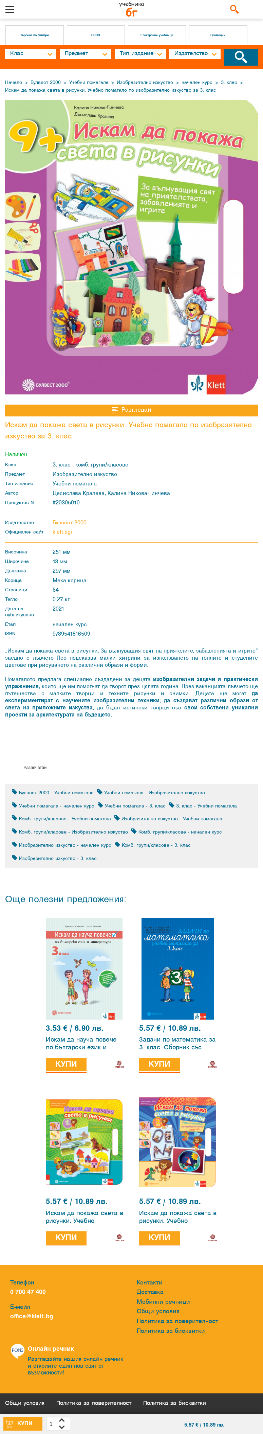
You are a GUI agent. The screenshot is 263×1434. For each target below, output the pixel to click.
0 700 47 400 (29, 1292)
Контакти (150, 1283)
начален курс (197, 83)
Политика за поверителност (177, 1321)
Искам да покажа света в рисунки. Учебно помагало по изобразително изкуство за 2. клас (178, 1218)
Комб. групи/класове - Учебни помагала (61, 818)
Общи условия (158, 1312)
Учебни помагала (89, 83)
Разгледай (131, 410)
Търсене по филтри (34, 35)
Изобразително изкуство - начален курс (61, 845)
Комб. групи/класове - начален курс (176, 832)
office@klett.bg (31, 1317)
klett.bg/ (63, 532)
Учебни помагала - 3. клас (132, 806)
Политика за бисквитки (171, 1331)
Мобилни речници (163, 1302)
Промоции (218, 35)
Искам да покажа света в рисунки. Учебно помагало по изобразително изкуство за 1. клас (84, 1218)
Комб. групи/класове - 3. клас (153, 845)
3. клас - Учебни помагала (203, 806)
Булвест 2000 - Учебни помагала (53, 792)
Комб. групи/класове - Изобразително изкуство (70, 832)
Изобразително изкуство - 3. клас (54, 858)
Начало (13, 83)
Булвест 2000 (46, 83)
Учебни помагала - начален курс (53, 806)
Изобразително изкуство (145, 83)
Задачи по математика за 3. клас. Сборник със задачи (177, 1045)
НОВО (95, 35)
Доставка (150, 1292)
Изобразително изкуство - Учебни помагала (168, 818)
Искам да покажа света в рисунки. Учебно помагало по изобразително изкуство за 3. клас (110, 90)
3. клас (229, 83)
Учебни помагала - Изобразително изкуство (151, 792)
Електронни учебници (156, 35)
